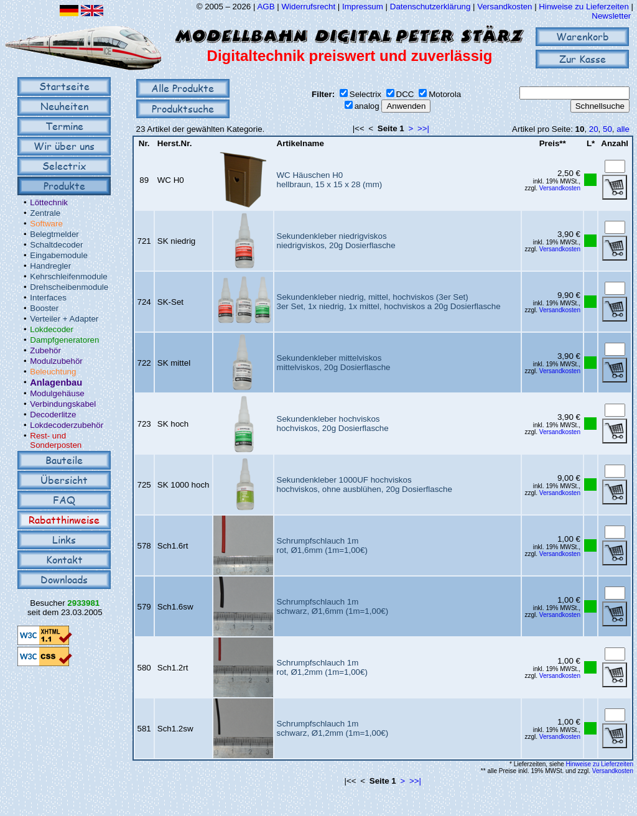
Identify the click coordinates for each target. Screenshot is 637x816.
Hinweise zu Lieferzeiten (583, 6)
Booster (44, 308)
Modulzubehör (56, 361)
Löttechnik (49, 202)
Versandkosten (505, 6)
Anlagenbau (56, 382)
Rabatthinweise (64, 519)
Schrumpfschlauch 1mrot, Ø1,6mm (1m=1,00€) (322, 545)
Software (46, 223)
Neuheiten (64, 106)
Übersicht (64, 480)
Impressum (362, 6)
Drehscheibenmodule (69, 287)
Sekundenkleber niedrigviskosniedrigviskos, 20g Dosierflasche (336, 240)
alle (623, 129)
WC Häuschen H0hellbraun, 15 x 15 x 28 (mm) (330, 179)
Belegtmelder (54, 234)
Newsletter (611, 16)
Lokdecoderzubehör (66, 425)
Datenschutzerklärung (430, 6)
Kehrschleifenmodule (68, 276)
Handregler (50, 266)
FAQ (64, 500)
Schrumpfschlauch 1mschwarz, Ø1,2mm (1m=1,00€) (333, 728)
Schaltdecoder (56, 244)
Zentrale (45, 213)
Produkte (64, 185)
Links (64, 539)
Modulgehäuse (57, 393)
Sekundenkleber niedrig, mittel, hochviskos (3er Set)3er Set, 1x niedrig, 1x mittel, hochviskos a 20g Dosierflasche (389, 301)
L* (591, 143)
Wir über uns (64, 146)
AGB (265, 6)
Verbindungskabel (63, 404)
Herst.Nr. (174, 143)
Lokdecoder (51, 329)
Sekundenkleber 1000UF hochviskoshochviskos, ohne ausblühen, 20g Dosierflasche (364, 484)
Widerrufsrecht (308, 6)
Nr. (144, 143)
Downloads (64, 579)
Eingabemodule (59, 255)
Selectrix (64, 166)
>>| (423, 128)
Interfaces (48, 297)
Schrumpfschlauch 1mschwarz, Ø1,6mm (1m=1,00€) (333, 606)
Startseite (64, 86)
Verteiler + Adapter (64, 318)
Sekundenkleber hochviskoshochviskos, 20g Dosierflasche (333, 423)
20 (593, 129)
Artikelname (300, 143)
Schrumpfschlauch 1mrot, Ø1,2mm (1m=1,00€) (322, 667)
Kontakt (64, 559)
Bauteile (64, 460)
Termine (64, 126)
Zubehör (45, 350)
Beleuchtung (53, 371)
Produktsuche (183, 108)
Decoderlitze (53, 414)
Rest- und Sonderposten (55, 440)
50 (607, 129)
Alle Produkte (182, 88)
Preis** (552, 143)
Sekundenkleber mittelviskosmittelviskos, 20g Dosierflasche (334, 362)
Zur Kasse (582, 59)
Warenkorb (582, 36)
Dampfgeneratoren (64, 340)
